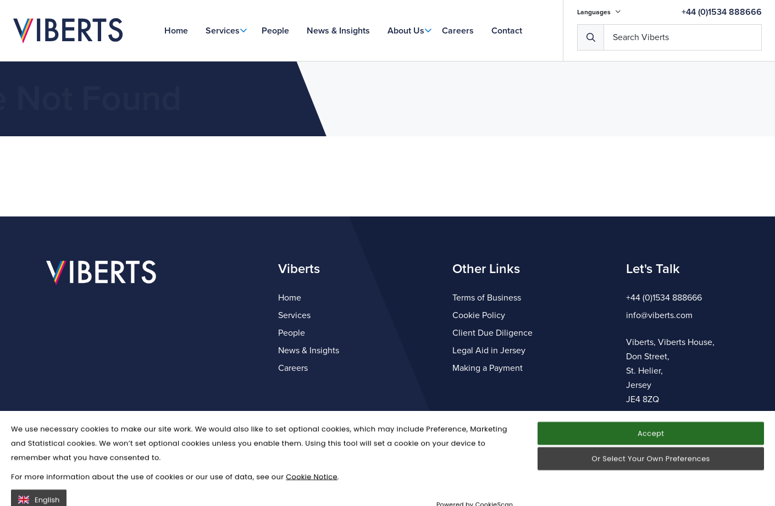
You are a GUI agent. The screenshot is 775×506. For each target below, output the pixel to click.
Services (223, 30)
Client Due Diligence (492, 332)
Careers (458, 30)
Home (176, 30)
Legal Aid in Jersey (488, 350)
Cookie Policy (478, 315)
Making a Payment (487, 368)
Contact (506, 30)
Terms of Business (486, 297)
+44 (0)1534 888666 (722, 12)
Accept (651, 470)
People (275, 30)
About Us (406, 30)
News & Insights (338, 30)
